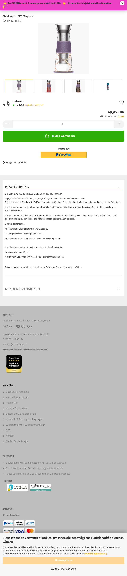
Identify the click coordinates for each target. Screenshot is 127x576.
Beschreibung (17, 187)
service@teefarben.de (15, 344)
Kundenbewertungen (17, 397)
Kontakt (10, 435)
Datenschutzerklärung (95, 553)
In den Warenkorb (59, 135)
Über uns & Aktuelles (17, 391)
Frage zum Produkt (16, 162)
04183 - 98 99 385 (18, 326)
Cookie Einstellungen (17, 441)
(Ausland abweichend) (34, 105)
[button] (8, 124)
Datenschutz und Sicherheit (21, 413)
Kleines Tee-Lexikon (17, 408)
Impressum (12, 402)
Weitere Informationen (63, 569)
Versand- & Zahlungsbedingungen (24, 419)
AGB (8, 430)
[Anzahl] (63, 124)
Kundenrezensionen (22, 289)
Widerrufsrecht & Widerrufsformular (25, 425)
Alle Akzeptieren (63, 560)
